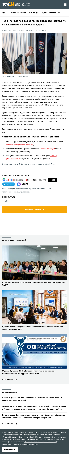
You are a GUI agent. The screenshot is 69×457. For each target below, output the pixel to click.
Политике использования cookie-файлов (40, 442)
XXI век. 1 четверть (18, 13)
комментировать (34, 210)
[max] (22, 184)
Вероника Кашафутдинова (19, 192)
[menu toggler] (65, 4)
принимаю (10, 449)
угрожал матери (47, 149)
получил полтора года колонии (19, 145)
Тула (34, 189)
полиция (11, 189)
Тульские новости (44, 189)
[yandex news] (36, 180)
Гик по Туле (34, 13)
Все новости (8, 380)
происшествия (22, 189)
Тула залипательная (51, 13)
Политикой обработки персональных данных (19, 444)
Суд (30, 189)
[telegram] (8, 184)
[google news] (13, 179)
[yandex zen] (52, 180)
